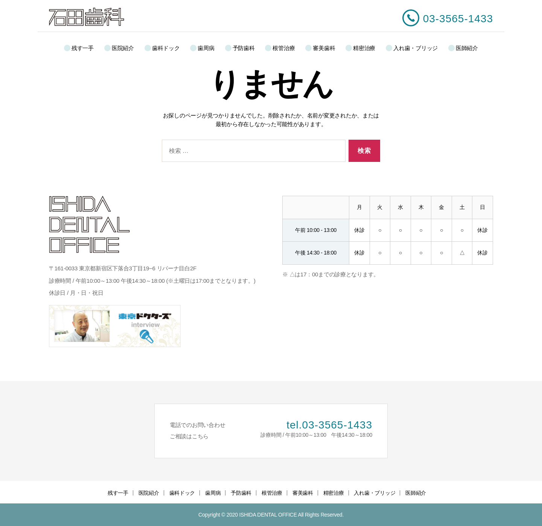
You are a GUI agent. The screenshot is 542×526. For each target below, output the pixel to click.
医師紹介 (467, 48)
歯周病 (206, 48)
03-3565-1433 (458, 18)
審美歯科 (324, 48)
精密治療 (364, 48)
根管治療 (284, 48)
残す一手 (83, 48)
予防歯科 (244, 48)
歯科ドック (166, 48)
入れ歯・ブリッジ (415, 48)
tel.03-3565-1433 (329, 425)
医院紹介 (123, 48)
